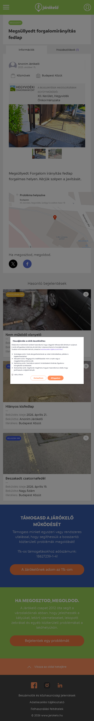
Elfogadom (55, 378)
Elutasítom (38, 378)
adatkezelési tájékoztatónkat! (52, 349)
